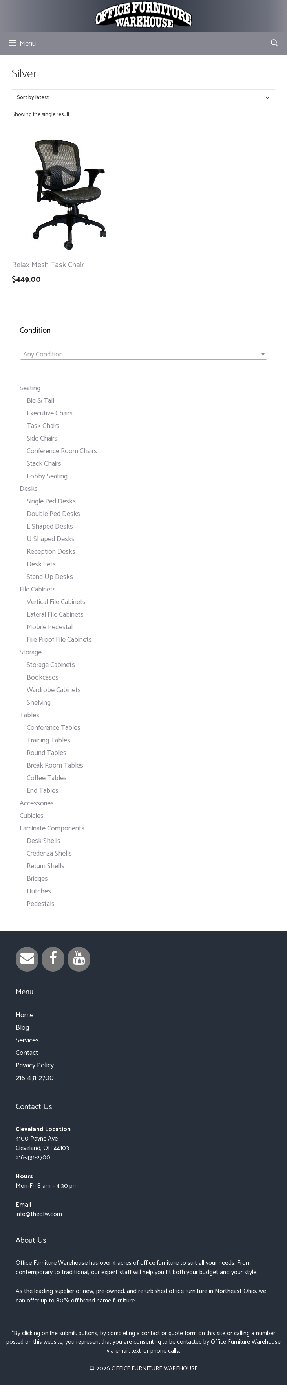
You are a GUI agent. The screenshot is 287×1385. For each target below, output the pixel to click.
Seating (30, 388)
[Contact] (27, 959)
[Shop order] (143, 97)
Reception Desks (51, 552)
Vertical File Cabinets (56, 602)
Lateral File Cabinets (55, 615)
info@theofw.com (39, 1214)
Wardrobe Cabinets (54, 690)
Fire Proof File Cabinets (59, 640)
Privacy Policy (35, 1065)
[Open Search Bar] (274, 43)
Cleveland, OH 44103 (42, 1148)
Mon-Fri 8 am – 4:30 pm (47, 1186)
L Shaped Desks (50, 527)
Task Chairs (43, 426)
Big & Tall (40, 401)
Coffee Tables (47, 778)
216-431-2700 (35, 1078)
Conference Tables (53, 728)
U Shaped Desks (51, 539)
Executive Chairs (50, 413)
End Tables (42, 791)
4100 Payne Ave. (37, 1138)
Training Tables (48, 740)
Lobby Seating (47, 476)
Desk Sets (41, 564)
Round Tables (46, 753)
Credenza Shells (49, 854)
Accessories (37, 803)
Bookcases (42, 677)
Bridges (37, 879)
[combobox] (143, 354)
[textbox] (143, 354)
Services (27, 1040)
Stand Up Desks (50, 577)
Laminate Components (52, 828)
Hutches (39, 891)
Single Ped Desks (51, 501)
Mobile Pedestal (50, 627)
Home (24, 1015)
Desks (29, 489)
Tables (29, 715)
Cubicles (32, 816)
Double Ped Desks (53, 514)
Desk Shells (43, 841)
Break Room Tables (55, 765)
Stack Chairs (44, 464)
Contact (27, 1053)
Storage (31, 652)
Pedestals (41, 904)
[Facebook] (53, 959)
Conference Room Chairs (62, 451)
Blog (22, 1028)
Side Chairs (42, 439)
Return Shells (45, 866)
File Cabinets (38, 589)
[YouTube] (79, 959)
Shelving (39, 703)
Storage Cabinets (51, 665)
